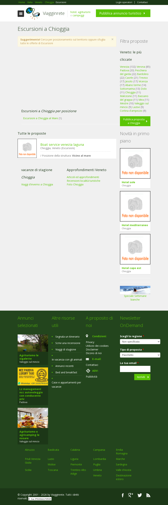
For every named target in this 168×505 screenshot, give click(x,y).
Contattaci (142, 2)
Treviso (143, 77)
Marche (120, 459)
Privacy (90, 342)
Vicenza (143, 81)
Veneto (97, 475)
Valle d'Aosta (123, 470)
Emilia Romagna (121, 451)
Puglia (96, 464)
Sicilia (28, 470)
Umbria (97, 470)
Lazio (51, 459)
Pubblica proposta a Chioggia (134, 121)
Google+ (130, 495)
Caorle (129, 77)
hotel (73, 12)
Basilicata (53, 449)
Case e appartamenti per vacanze (66, 384)
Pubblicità (91, 376)
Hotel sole (128, 182)
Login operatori (124, 2)
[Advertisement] (65, 79)
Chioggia (130, 92)
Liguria (74, 459)
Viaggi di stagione (65, 349)
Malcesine (126, 96)
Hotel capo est (131, 268)
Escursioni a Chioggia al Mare (40, 118)
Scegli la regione (132, 336)
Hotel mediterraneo (135, 225)
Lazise (136, 107)
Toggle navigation (21, 13)
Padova (124, 70)
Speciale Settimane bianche (135, 294)
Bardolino (143, 74)
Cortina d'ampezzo (131, 110)
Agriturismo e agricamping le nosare (29, 435)
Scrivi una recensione (67, 343)
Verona (141, 66)
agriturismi (84, 12)
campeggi (78, 15)
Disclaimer (92, 349)
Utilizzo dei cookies (97, 345)
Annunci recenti (64, 366)
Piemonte (76, 464)
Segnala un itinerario (67, 336)
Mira (141, 99)
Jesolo (129, 81)
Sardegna (121, 464)
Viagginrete (54, 13)
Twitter (140, 495)
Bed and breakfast (66, 372)
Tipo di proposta (132, 349)
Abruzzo (30, 449)
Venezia (124, 66)
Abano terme (133, 85)
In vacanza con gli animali (67, 359)
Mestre (124, 103)
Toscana (53, 470)
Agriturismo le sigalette (29, 357)
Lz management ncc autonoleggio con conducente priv (31, 394)
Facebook (123, 495)
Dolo (144, 88)
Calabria (75, 449)
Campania (99, 449)
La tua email (129, 363)
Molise (52, 464)
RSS (148, 495)
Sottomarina (127, 88)
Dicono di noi (94, 353)
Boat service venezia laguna (62, 144)
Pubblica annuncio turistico (120, 13)
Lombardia (99, 459)
